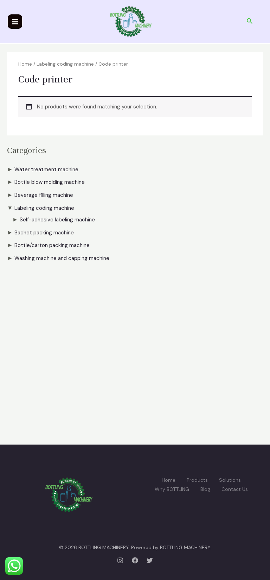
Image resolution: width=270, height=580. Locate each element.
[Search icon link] (250, 21)
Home (25, 64)
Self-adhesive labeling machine (57, 219)
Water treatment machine (46, 169)
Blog (205, 489)
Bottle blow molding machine (49, 182)
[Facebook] (135, 560)
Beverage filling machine (43, 195)
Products (197, 480)
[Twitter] (150, 560)
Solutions (230, 480)
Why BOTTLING (172, 489)
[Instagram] (120, 560)
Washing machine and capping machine (61, 258)
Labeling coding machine (44, 208)
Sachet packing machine (44, 232)
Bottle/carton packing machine (52, 245)
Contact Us (234, 489)
